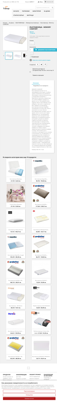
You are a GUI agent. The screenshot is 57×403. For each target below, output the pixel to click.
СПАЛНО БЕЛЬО (18, 15)
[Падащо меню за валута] (32, 2)
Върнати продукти (34, 378)
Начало (16, 11)
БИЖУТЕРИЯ (37, 11)
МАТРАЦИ (30, 15)
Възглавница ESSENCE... (41, 280)
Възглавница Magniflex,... (41, 179)
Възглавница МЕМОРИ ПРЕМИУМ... (41, 356)
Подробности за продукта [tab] (40, 85)
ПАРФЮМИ (26, 11)
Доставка (18, 376)
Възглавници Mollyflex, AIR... (15, 280)
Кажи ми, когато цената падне (41, 60)
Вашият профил (35, 374)
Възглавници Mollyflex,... (41, 204)
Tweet (41, 64)
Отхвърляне (29, 395)
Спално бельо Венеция (16, 204)
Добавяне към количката (45, 50)
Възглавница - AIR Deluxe (15, 306)
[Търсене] (44, 7)
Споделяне (37, 64)
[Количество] (31, 49)
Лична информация (35, 376)
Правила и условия (21, 378)
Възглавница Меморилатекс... (41, 229)
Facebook (28, 368)
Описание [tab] (36, 83)
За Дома (47, 11)
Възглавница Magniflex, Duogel (16, 255)
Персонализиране (29, 391)
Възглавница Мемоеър (16, 179)
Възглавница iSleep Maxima (16, 229)
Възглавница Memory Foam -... (16, 331)
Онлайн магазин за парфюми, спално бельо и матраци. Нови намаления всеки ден (8, 380)
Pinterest (45, 64)
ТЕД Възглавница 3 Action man (41, 331)
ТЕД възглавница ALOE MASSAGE (41, 306)
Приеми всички (29, 398)
